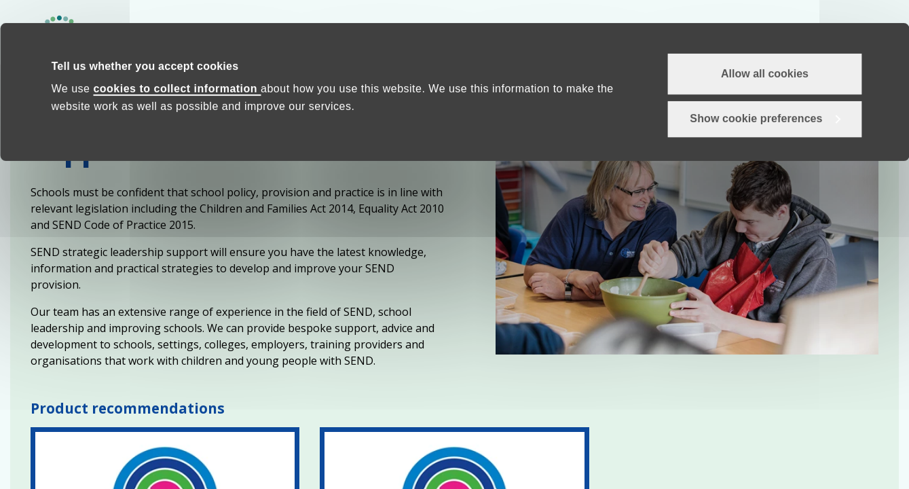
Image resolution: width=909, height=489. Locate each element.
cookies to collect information (177, 66)
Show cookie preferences (756, 96)
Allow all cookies (765, 50)
